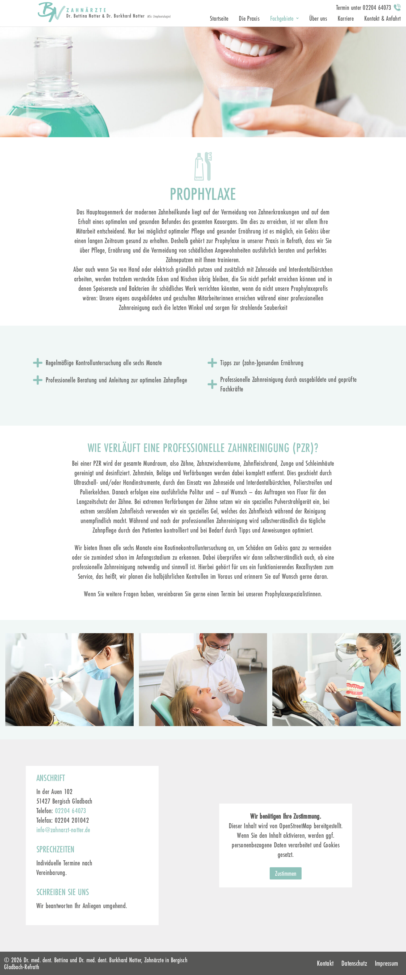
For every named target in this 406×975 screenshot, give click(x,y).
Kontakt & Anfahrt (382, 18)
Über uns (318, 18)
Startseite (219, 18)
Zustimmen (285, 873)
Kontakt (325, 963)
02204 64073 (69, 810)
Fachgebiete (284, 18)
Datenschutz (354, 963)
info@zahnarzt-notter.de (63, 829)
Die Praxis (249, 18)
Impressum (386, 963)
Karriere (346, 18)
